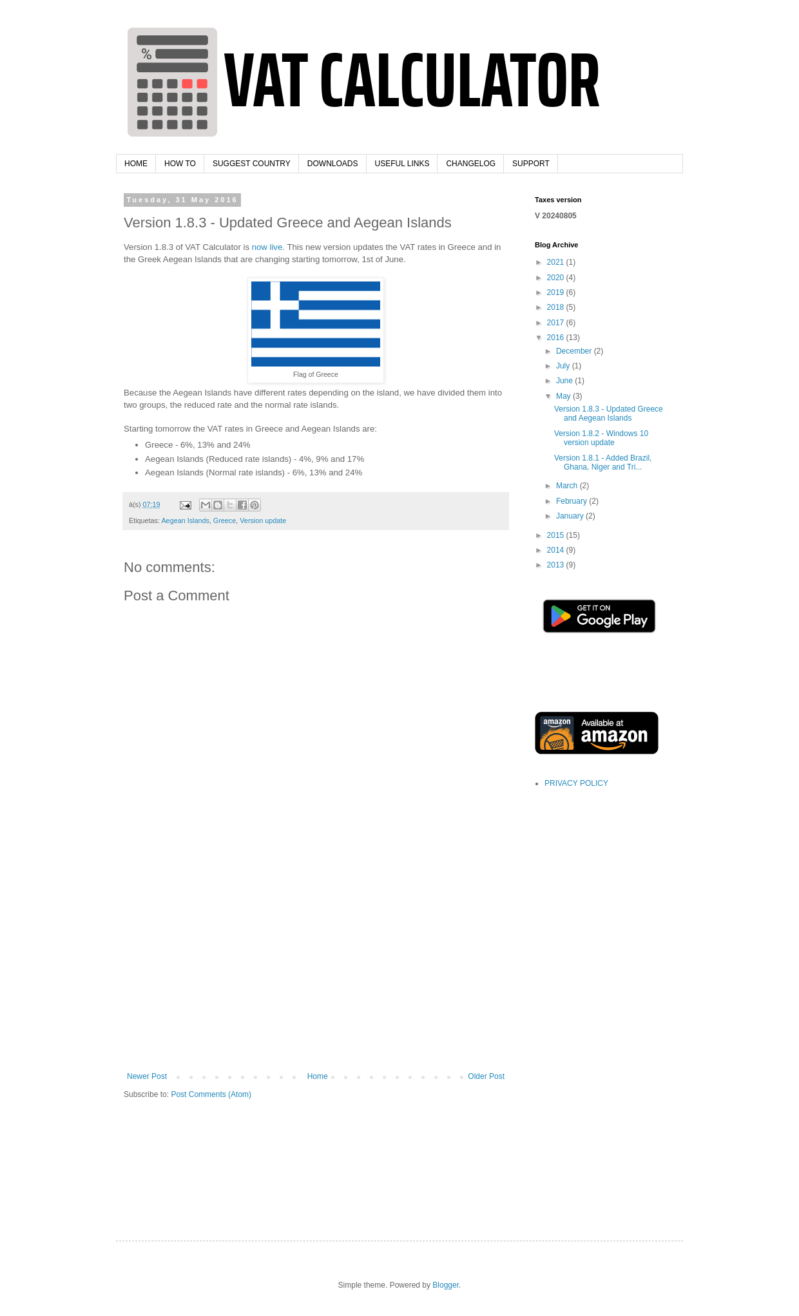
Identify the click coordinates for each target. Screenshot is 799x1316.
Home (317, 1076)
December (575, 351)
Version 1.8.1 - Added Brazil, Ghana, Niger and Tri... (602, 462)
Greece (224, 520)
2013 (556, 564)
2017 (556, 322)
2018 (556, 307)
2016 (556, 337)
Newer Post (147, 1076)
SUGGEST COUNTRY (252, 163)
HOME (136, 163)
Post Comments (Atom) (211, 1094)
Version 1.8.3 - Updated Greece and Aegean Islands (608, 414)
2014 (556, 550)
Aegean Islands (185, 520)
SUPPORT (531, 163)
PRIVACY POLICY (576, 783)
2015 (556, 535)
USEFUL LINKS (402, 163)
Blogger (445, 1285)
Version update (263, 520)
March (568, 485)
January (571, 515)
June (565, 380)
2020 (556, 277)
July (564, 365)
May (564, 396)
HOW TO (180, 163)
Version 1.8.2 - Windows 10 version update (601, 438)
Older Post (486, 1076)
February (572, 501)
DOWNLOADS (332, 163)
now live (267, 247)
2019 (556, 292)
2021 (556, 262)
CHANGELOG (471, 163)
